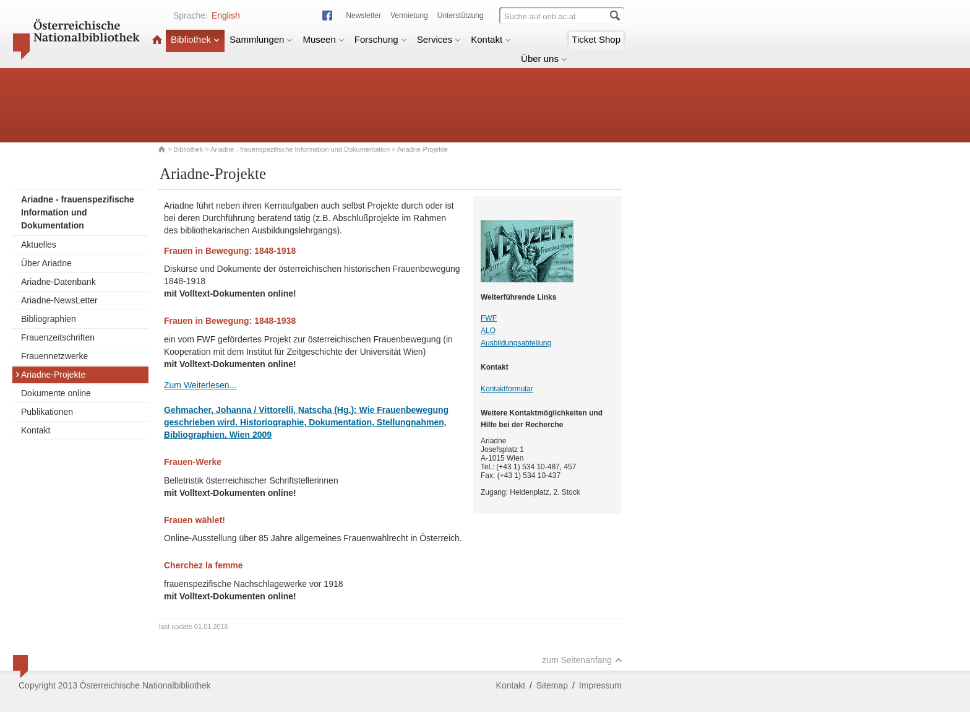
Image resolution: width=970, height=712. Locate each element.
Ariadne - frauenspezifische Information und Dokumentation (300, 149)
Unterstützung (460, 15)
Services (439, 39)
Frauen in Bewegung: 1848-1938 (230, 321)
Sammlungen (261, 39)
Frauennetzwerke (54, 356)
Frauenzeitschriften (58, 337)
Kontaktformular (507, 388)
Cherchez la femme (203, 565)
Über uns (544, 58)
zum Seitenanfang (582, 660)
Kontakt (491, 39)
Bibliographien (48, 319)
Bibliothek (195, 39)
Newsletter (363, 15)
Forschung (380, 39)
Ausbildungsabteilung (516, 343)
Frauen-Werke (192, 462)
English (226, 15)
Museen (323, 39)
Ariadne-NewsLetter (59, 300)
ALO (488, 330)
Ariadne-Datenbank (58, 282)
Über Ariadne (46, 263)
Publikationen (47, 412)
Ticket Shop (596, 39)
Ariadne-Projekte (50, 375)
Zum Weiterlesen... (200, 385)
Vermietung (409, 15)
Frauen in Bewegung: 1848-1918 (230, 251)
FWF (489, 318)
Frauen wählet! (194, 520)
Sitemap (552, 685)
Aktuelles (38, 245)
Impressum (600, 685)
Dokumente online (56, 393)
